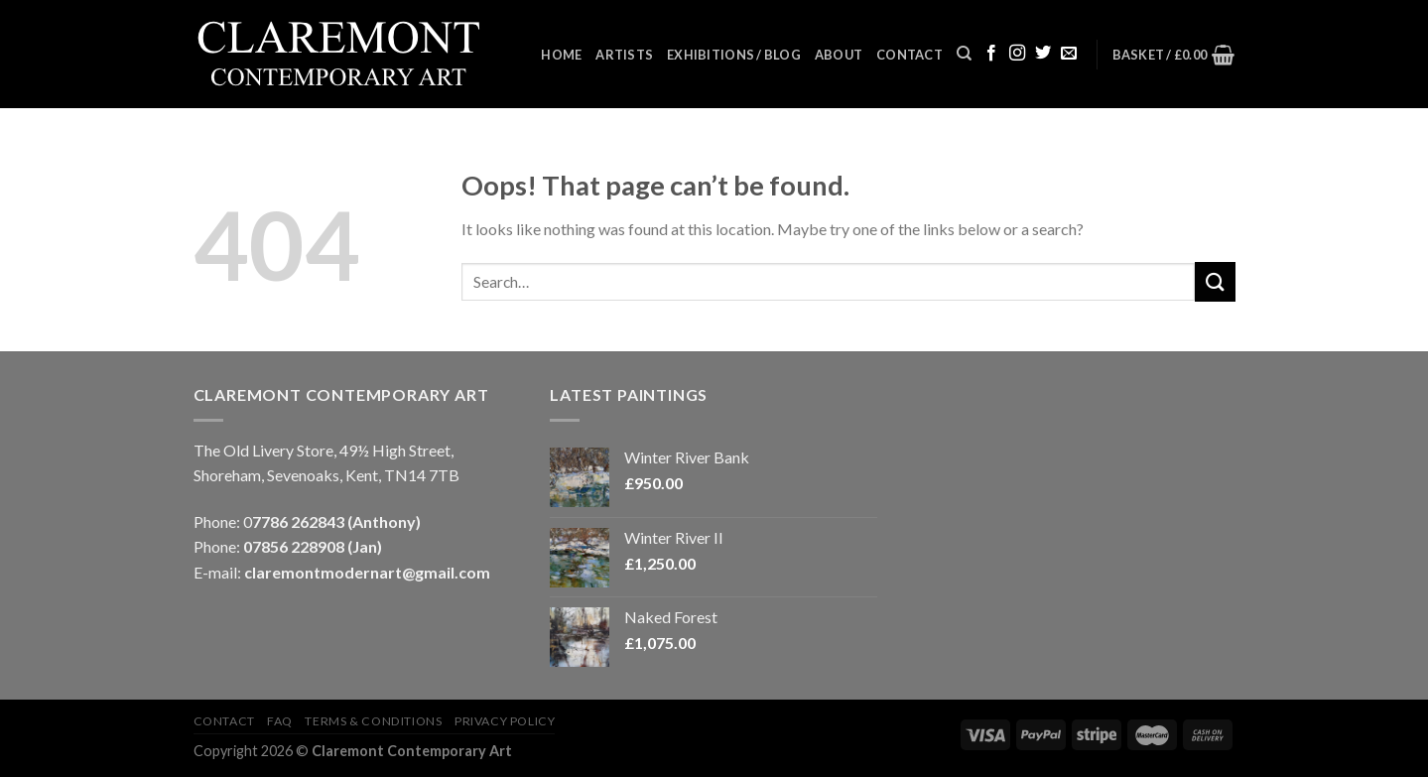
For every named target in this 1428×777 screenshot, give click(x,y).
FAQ (280, 720)
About (838, 55)
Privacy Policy (505, 720)
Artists (624, 55)
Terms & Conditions (373, 720)
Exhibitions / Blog (734, 55)
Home (561, 55)
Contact (909, 55)
